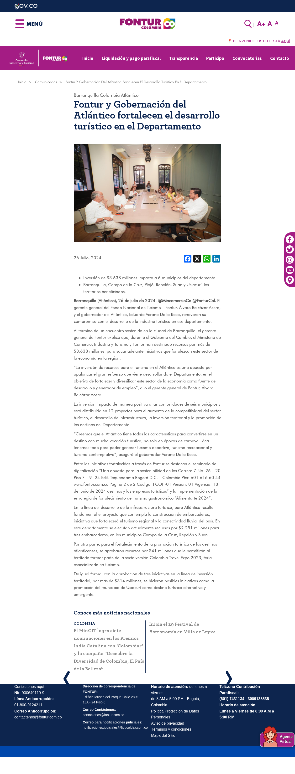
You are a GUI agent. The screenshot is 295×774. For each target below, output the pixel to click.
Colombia (110, 95)
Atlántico (130, 95)
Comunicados (46, 82)
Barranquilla (86, 95)
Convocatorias (247, 58)
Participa (215, 58)
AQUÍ (285, 41)
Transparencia (183, 58)
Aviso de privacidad (167, 723)
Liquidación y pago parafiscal (131, 58)
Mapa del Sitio (163, 735)
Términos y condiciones (171, 729)
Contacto (279, 58)
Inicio (87, 58)
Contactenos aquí (29, 687)
